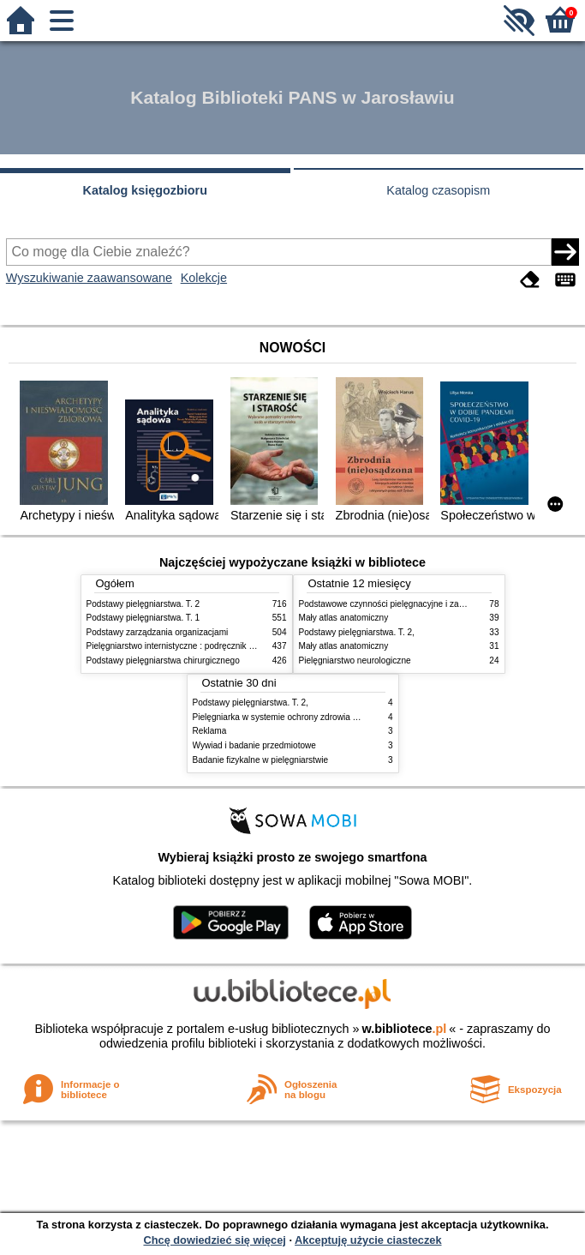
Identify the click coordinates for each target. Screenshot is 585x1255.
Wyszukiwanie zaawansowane (89, 278)
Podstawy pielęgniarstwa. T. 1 (143, 617)
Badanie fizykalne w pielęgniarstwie (261, 760)
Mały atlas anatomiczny (344, 617)
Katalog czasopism (438, 190)
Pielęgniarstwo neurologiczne (355, 660)
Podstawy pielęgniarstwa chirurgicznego (163, 660)
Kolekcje (204, 278)
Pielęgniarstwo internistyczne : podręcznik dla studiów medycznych (215, 646)
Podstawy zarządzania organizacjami (158, 632)
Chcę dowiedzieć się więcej (214, 1240)
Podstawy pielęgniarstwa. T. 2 (143, 604)
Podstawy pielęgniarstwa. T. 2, (357, 632)
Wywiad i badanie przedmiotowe (254, 745)
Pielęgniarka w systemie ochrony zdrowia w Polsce (290, 717)
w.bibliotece (404, 1029)
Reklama (210, 731)
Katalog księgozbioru (144, 190)
